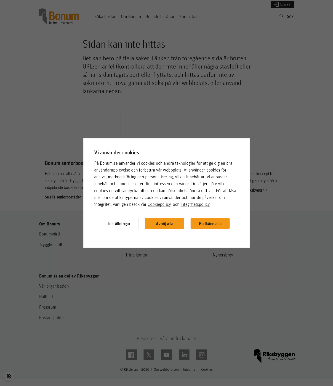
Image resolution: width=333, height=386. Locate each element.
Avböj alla (164, 223)
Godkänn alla (210, 223)
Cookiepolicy (159, 204)
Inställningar (119, 223)
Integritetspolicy (195, 204)
